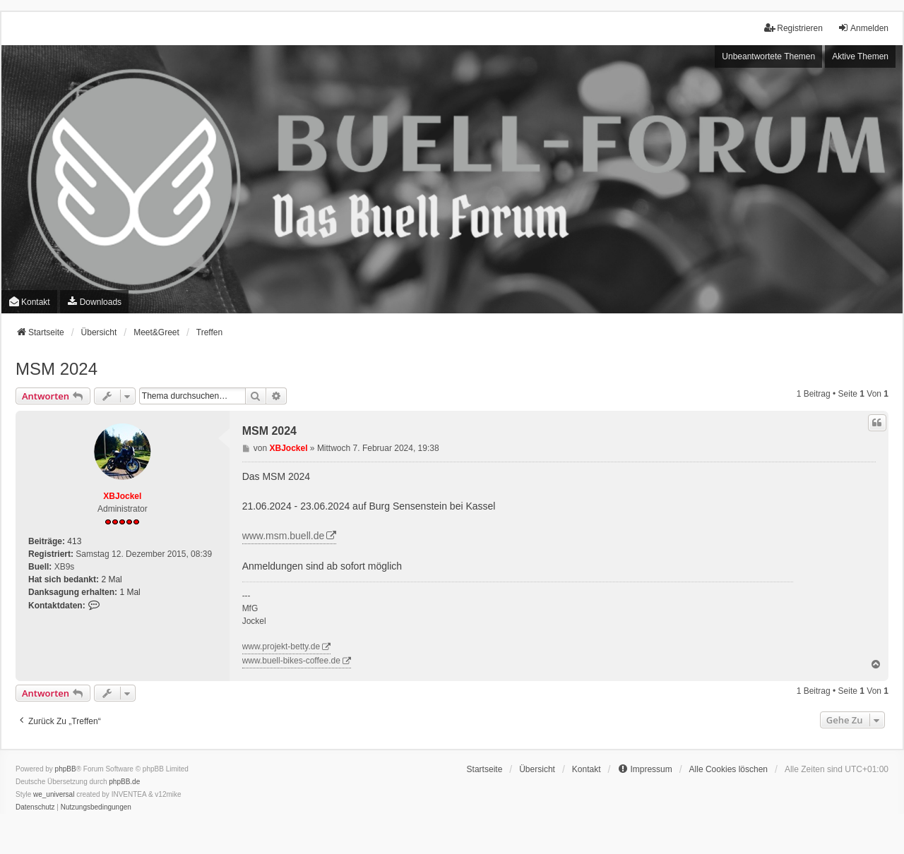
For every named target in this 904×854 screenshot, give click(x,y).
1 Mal (129, 592)
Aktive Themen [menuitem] (860, 56)
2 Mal (111, 579)
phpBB (65, 769)
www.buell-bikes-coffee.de (291, 661)
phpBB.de (124, 782)
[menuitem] (94, 301)
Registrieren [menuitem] (793, 28)
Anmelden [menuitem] (863, 28)
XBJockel (122, 496)
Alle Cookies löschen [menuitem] (728, 769)
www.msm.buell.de (283, 535)
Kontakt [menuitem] (29, 301)
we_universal (53, 794)
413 (74, 541)
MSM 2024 (56, 368)
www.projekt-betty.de (281, 646)
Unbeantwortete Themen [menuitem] (768, 56)
